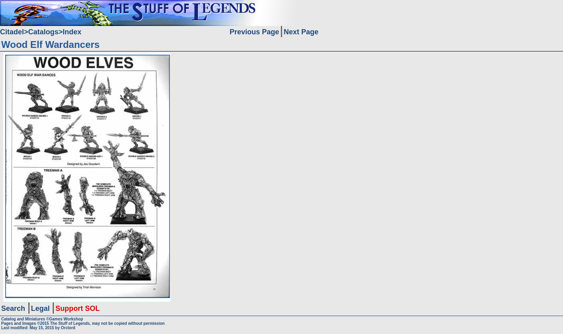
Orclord (68, 328)
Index (72, 32)
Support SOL (77, 308)
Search (13, 308)
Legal (40, 308)
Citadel (12, 32)
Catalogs (43, 32)
